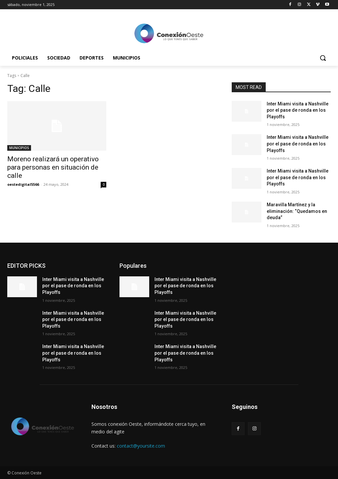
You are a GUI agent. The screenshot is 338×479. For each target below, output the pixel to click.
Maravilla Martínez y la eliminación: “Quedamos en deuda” (297, 211)
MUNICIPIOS (19, 147)
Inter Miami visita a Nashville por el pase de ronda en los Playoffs (297, 110)
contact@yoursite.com (141, 446)
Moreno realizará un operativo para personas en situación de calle (53, 167)
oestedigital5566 (23, 184)
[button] (323, 58)
